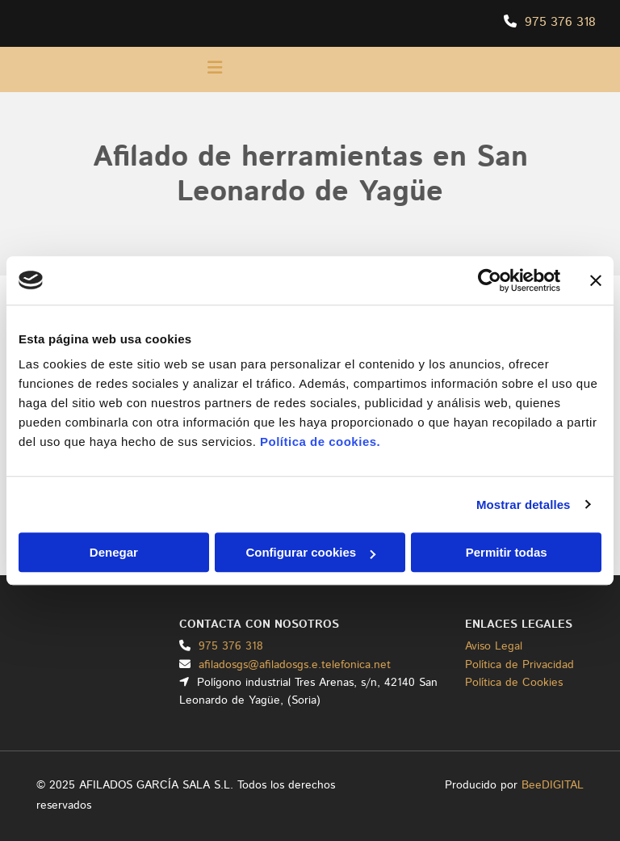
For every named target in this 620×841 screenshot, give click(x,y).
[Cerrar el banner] (595, 280)
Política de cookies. (320, 441)
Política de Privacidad (519, 665)
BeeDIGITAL (553, 785)
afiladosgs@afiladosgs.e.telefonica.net (295, 665)
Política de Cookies (514, 683)
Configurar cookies (310, 552)
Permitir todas (506, 552)
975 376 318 (560, 22)
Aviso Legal (493, 646)
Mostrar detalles (523, 504)
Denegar (114, 552)
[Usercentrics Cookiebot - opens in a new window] (489, 280)
